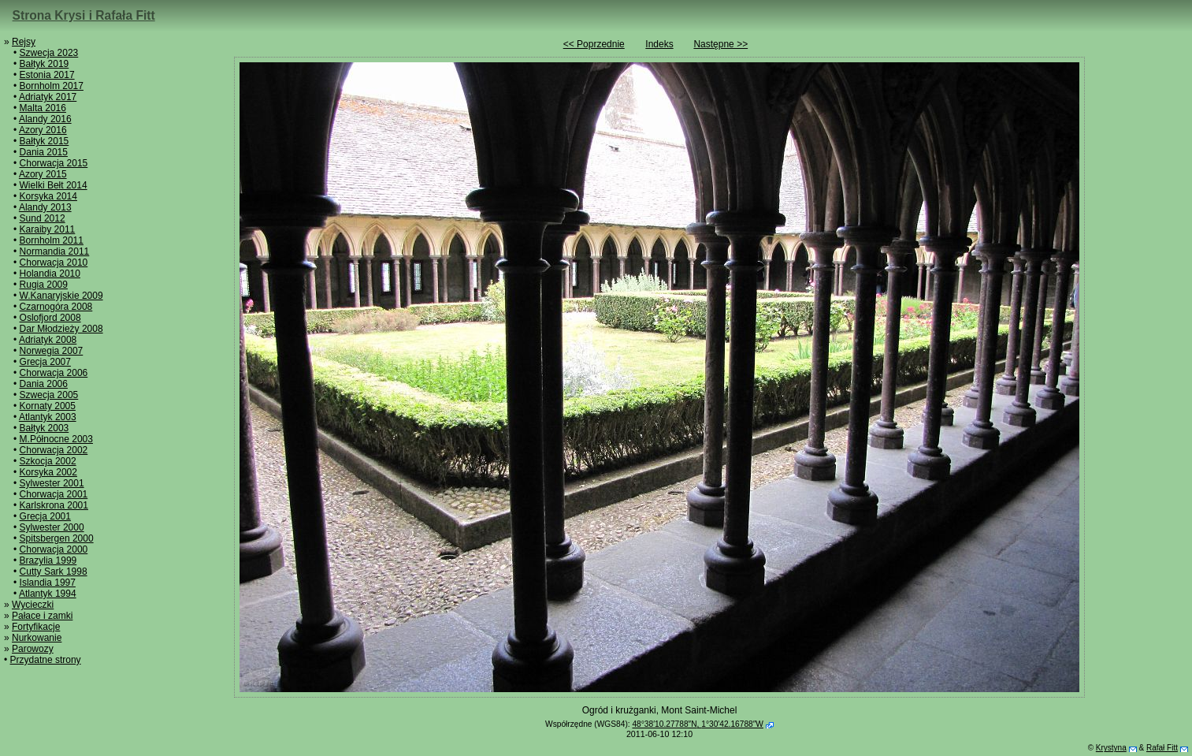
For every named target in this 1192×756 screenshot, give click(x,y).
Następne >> (720, 44)
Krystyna (1111, 747)
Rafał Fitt (1162, 747)
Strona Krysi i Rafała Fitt (84, 15)
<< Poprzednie (594, 44)
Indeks (659, 44)
